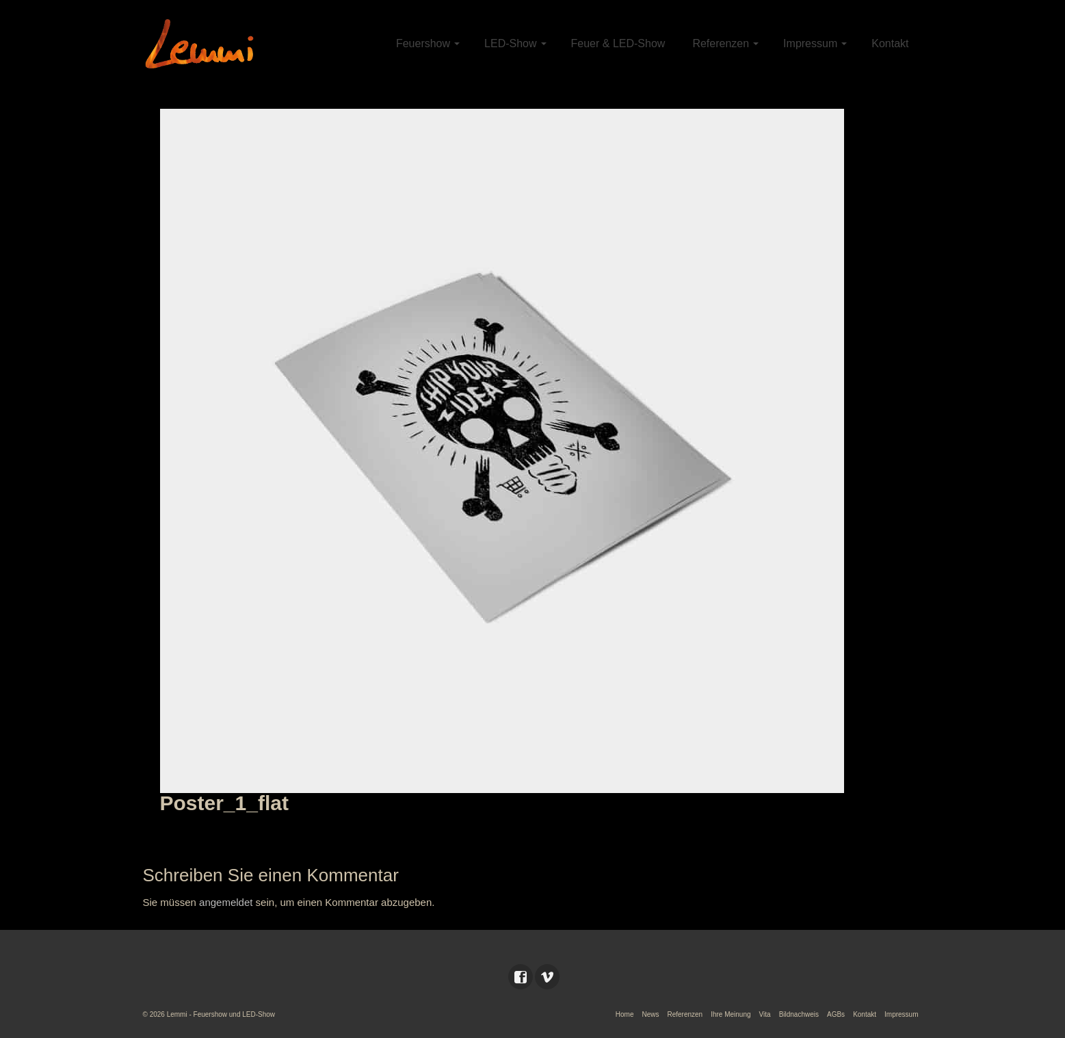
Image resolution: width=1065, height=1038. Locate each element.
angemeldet (225, 902)
